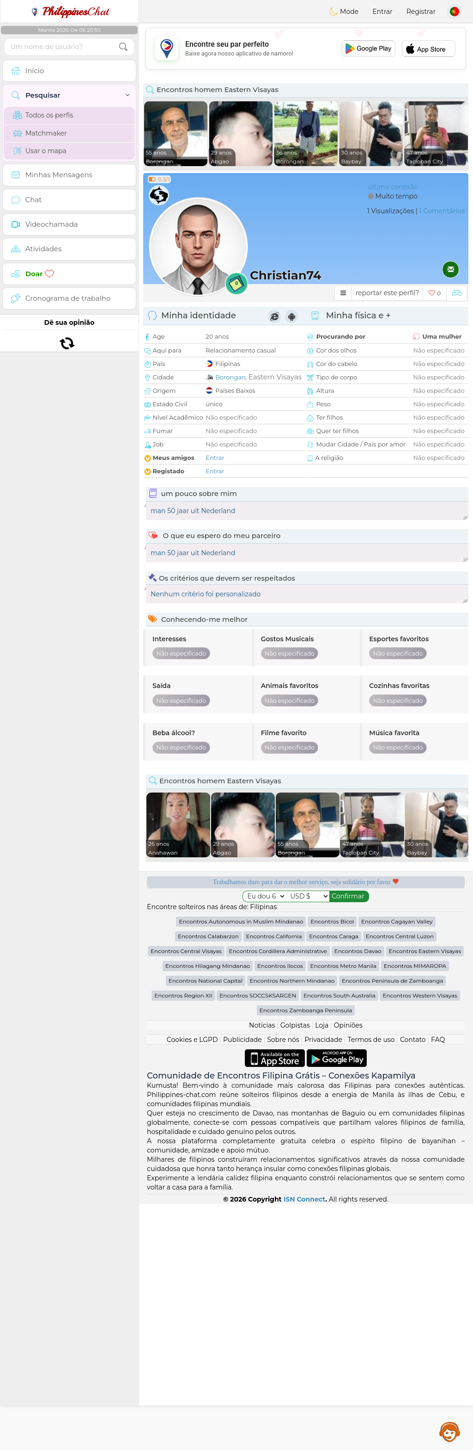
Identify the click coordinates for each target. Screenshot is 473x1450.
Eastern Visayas (275, 376)
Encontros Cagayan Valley (397, 1167)
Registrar (421, 11)
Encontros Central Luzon (400, 1182)
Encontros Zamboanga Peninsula (306, 1256)
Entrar (382, 11)
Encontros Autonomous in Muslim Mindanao (241, 1167)
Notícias (262, 1271)
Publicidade (242, 1286)
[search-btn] (123, 47)
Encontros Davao (358, 1197)
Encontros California (274, 1182)
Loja (321, 1271)
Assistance (450, 1431)
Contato (413, 1286)
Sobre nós (283, 1286)
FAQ (438, 1286)
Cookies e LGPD (192, 1286)
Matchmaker (40, 133)
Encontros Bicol (332, 1167)
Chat (69, 12)
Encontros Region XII (183, 1241)
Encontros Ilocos (280, 1211)
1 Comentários (442, 211)
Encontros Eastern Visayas (425, 1197)
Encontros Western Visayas (419, 1241)
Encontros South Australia (339, 1241)
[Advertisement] (306, 48)
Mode (343, 11)
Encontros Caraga (333, 1182)
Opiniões (348, 1271)
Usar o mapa (40, 150)
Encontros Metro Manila (343, 1211)
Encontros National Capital (206, 1226)
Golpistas (295, 1271)
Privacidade (323, 1286)
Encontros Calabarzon (208, 1182)
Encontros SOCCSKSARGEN (257, 1241)
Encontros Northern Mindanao (292, 1226)
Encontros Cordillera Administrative (278, 1197)
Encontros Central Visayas (186, 1197)
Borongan (230, 377)
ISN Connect (305, 1445)
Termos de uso (370, 1286)
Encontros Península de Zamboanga (392, 1226)
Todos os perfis (43, 115)
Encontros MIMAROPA (415, 1211)
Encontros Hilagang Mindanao (207, 1211)
